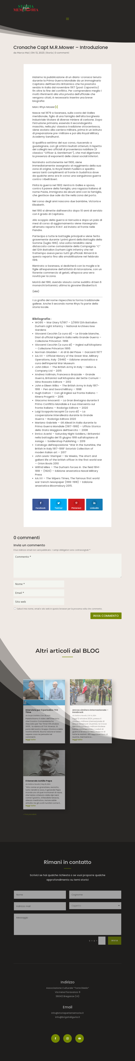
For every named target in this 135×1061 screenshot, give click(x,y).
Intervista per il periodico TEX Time (51, 724)
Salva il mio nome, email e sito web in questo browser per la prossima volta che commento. (59, 608)
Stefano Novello (46, 771)
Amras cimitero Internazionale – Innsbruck (82, 724)
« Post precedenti (43, 790)
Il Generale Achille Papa (49, 769)
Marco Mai (23, 52)
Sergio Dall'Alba (46, 727)
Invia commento (106, 616)
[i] (56, 107)
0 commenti (62, 52)
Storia (49, 52)
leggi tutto (44, 742)
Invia (114, 940)
